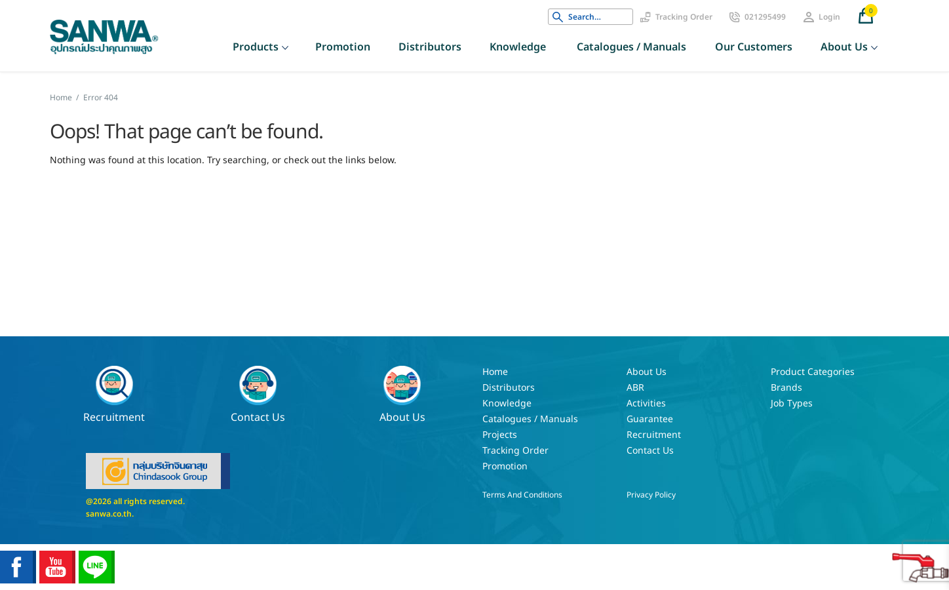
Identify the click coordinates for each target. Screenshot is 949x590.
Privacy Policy (651, 495)
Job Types (792, 403)
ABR (635, 388)
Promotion (342, 47)
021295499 (765, 17)
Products (256, 47)
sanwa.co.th (109, 514)
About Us (844, 47)
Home (61, 98)
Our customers (753, 47)
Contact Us (258, 394)
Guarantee (650, 419)
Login (829, 17)
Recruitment (114, 394)
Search (557, 17)
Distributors (429, 47)
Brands (786, 388)
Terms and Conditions (522, 495)
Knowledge (518, 47)
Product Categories (813, 372)
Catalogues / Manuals (631, 47)
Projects (499, 435)
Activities (646, 403)
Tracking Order (683, 17)
